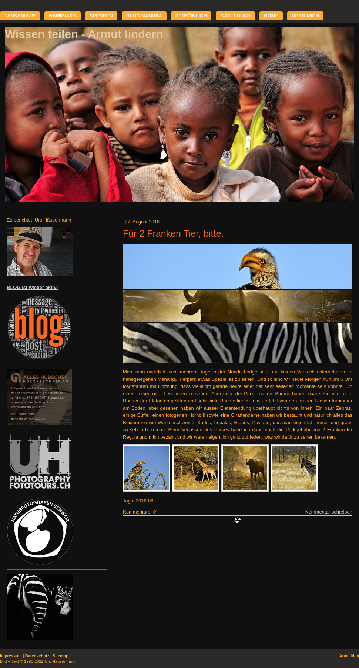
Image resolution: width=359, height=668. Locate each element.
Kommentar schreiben (328, 512)
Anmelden (349, 656)
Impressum (11, 656)
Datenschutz (37, 656)
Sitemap (60, 656)
